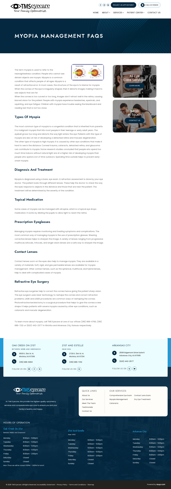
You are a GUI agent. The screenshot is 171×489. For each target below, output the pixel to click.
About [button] (106, 12)
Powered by (156, 484)
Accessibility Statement (46, 485)
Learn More (134, 85)
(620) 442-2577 (126, 361)
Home (96, 12)
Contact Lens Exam (142, 395)
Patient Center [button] (135, 12)
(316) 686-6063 (26, 362)
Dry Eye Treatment (142, 399)
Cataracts (113, 403)
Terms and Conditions (77, 485)
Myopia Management (118, 399)
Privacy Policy (62, 485)
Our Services (87, 399)
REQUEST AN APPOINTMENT (123, 5)
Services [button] (118, 12)
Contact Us (154, 12)
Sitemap (91, 485)
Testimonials (87, 407)
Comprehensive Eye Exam (120, 395)
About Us (86, 395)
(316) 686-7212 (75, 362)
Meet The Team (89, 403)
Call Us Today (151, 5)
